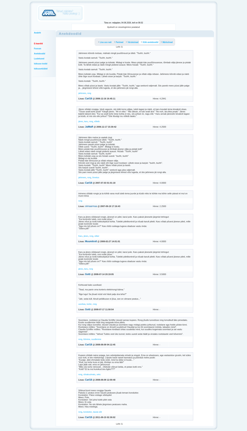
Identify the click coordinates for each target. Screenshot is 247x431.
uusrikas (81, 304)
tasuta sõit (97, 412)
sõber (96, 236)
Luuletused (39, 59)
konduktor (87, 412)
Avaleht (37, 33)
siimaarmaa (91, 206)
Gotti (88, 274)
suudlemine (96, 339)
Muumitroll (91, 241)
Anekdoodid (39, 54)
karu (86, 121)
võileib (97, 121)
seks (99, 374)
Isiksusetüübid (40, 69)
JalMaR (89, 126)
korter (89, 304)
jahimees (82, 93)
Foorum (37, 49)
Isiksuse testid (40, 64)
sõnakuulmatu (89, 374)
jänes (80, 121)
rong (89, 93)
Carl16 (88, 98)
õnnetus (95, 177)
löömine (86, 339)
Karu (80, 236)
